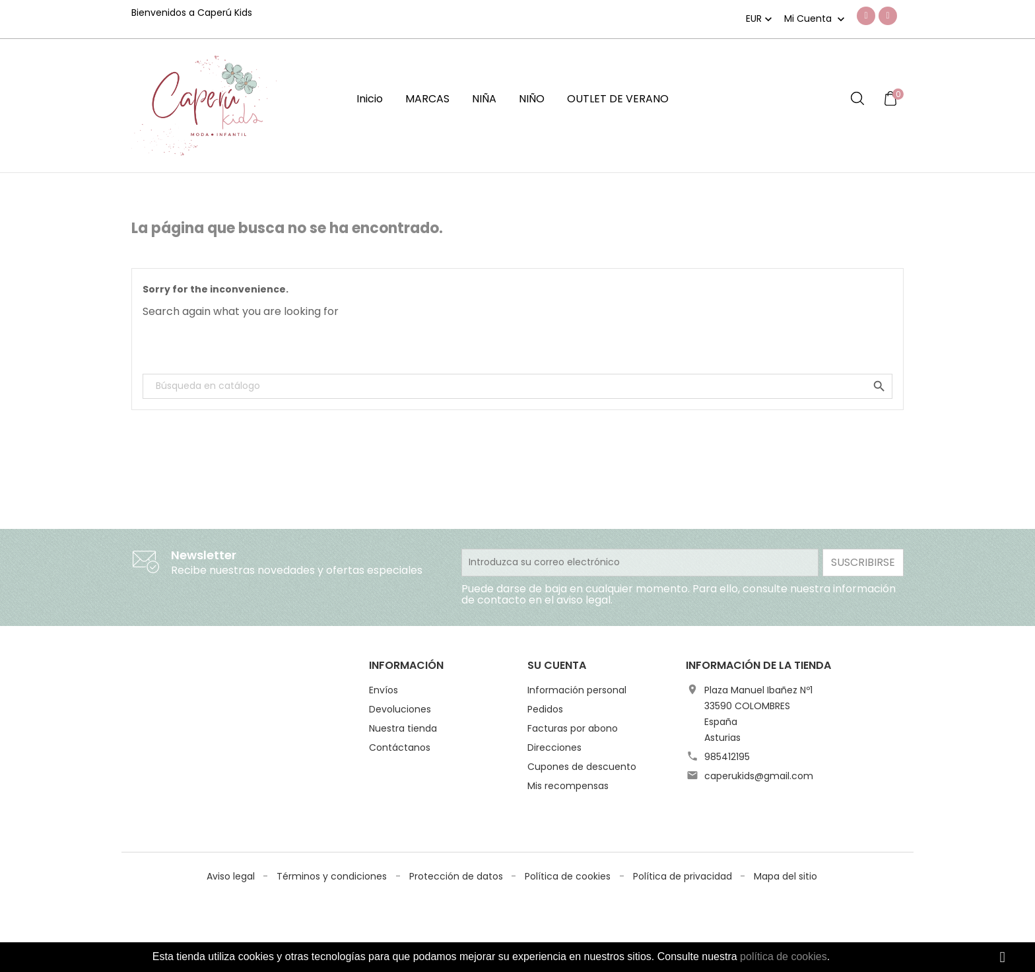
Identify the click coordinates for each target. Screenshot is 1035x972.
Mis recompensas (568, 785)
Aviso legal (232, 834)
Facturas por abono (572, 728)
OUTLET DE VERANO (618, 98)
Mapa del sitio (785, 834)
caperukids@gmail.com (758, 775)
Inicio (369, 98)
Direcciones (554, 747)
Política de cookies (569, 834)
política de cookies (783, 956)
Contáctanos (399, 747)
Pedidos (545, 709)
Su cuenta (556, 665)
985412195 (727, 756)
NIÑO (532, 98)
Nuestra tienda (403, 728)
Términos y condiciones (333, 834)
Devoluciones (400, 709)
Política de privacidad (684, 834)
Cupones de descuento (581, 766)
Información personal (576, 690)
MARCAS (427, 98)
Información (406, 665)
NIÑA (484, 98)
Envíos (383, 690)
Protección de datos (457, 834)
